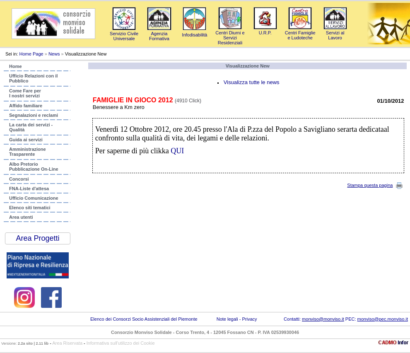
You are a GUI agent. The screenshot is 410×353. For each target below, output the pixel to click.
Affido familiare (25, 105)
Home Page (31, 53)
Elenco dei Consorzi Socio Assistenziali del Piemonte (144, 319)
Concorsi (19, 178)
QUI (177, 151)
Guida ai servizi (26, 139)
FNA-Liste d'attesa (29, 188)
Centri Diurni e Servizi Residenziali (229, 35)
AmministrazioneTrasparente (27, 152)
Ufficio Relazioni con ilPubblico (33, 78)
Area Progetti (37, 238)
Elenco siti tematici (30, 207)
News (54, 53)
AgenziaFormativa (159, 33)
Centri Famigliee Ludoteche (300, 32)
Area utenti (21, 217)
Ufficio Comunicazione (33, 198)
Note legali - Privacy (237, 319)
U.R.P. (265, 30)
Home (15, 66)
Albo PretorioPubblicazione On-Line (33, 167)
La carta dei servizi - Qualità (31, 127)
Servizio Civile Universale (124, 33)
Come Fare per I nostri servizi (25, 93)
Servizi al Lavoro (335, 32)
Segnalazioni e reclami (33, 115)
